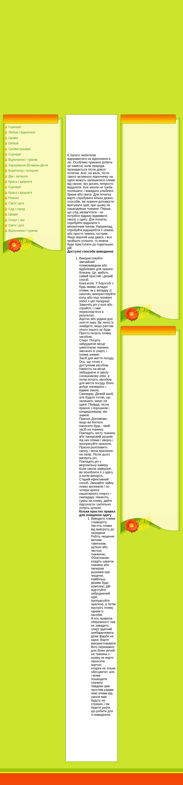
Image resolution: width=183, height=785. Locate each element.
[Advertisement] (56, 55)
